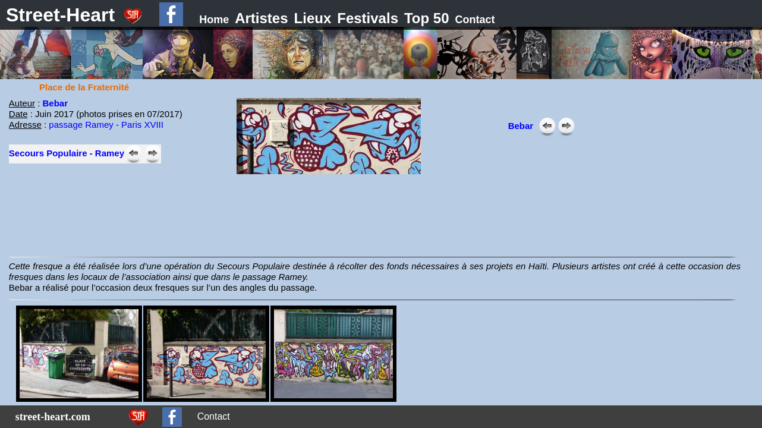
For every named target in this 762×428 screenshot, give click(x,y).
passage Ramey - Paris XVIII (106, 124)
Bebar (55, 103)
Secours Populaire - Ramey (66, 153)
